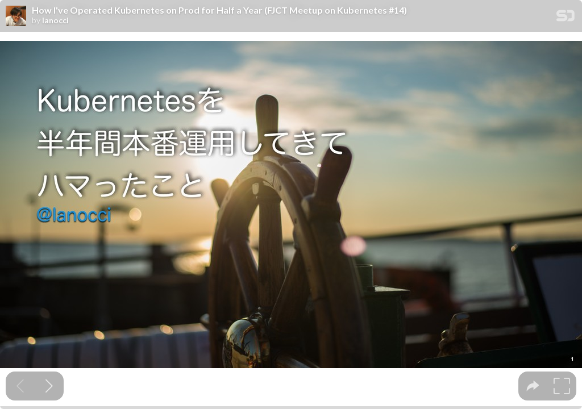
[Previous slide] (20, 386)
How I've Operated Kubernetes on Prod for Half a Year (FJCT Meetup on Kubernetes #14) (219, 10)
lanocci (55, 20)
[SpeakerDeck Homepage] (565, 17)
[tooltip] (533, 386)
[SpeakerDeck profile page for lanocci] (16, 16)
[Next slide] (49, 386)
